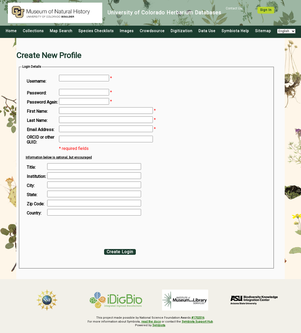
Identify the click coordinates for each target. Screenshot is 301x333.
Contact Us (234, 8)
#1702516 (197, 317)
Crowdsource (152, 31)
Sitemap (263, 31)
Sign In (266, 10)
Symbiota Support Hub (197, 321)
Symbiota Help (235, 31)
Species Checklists (96, 31)
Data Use (207, 31)
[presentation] (69, 231)
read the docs (151, 321)
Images (127, 31)
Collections (33, 31)
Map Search (61, 31)
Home (11, 31)
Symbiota (158, 325)
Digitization (181, 31)
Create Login (120, 251)
